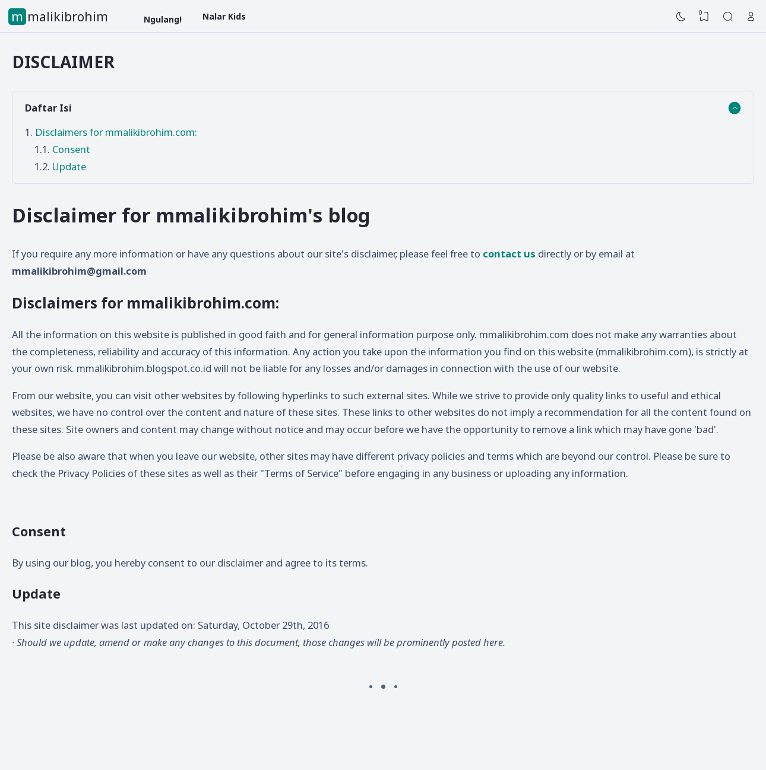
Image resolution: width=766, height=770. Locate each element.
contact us (509, 253)
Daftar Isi (48, 107)
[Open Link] (751, 16)
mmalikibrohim (59, 16)
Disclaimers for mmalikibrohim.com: (116, 132)
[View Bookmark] (704, 16)
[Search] (728, 16)
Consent (71, 149)
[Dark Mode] (681, 16)
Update (69, 166)
